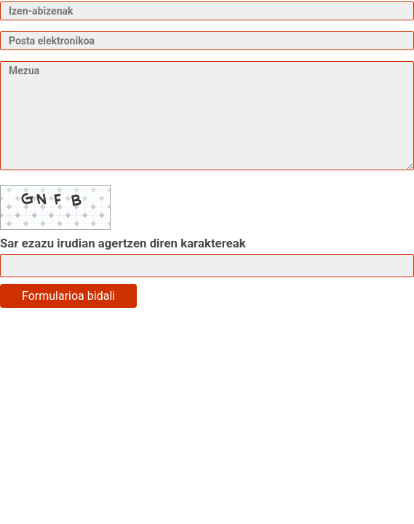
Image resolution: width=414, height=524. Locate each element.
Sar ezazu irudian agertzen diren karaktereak (123, 243)
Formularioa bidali (68, 296)
